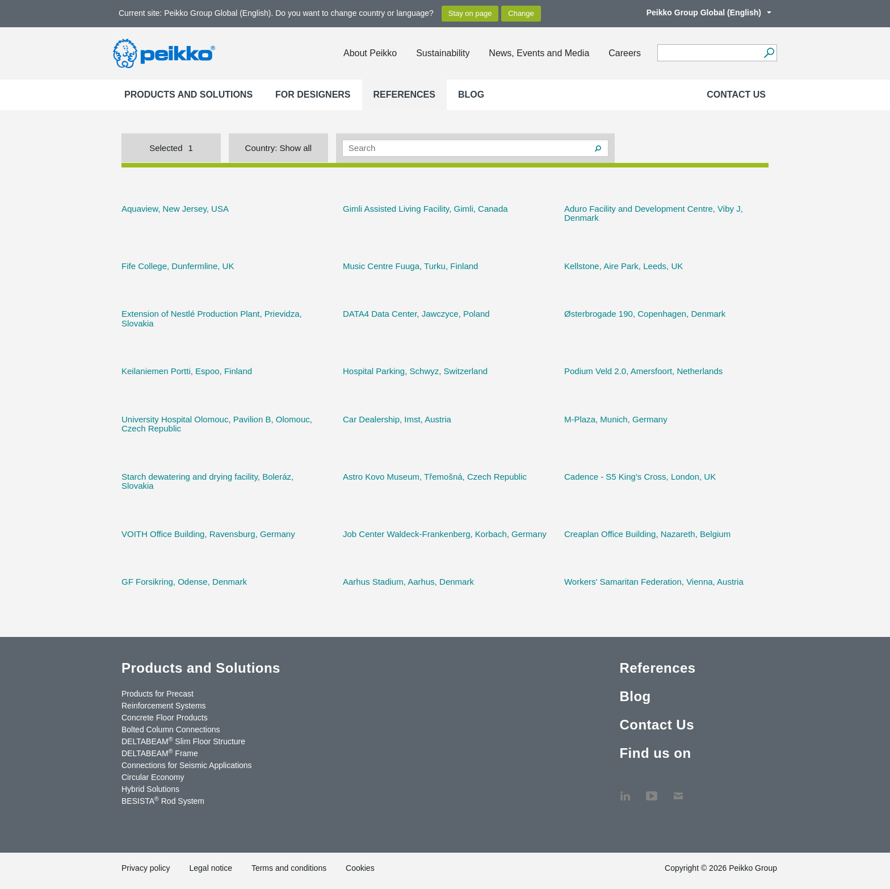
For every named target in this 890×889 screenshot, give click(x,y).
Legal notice (210, 868)
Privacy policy (145, 868)
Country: (278, 148)
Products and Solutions (188, 94)
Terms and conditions (288, 868)
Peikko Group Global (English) (703, 12)
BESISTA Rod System (162, 800)
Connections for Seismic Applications (186, 765)
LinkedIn (625, 790)
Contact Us (736, 94)
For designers (312, 94)
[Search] (769, 53)
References (404, 94)
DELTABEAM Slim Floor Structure (183, 741)
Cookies (360, 868)
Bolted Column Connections (170, 729)
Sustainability (442, 53)
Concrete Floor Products (164, 717)
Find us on (655, 753)
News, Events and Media (539, 53)
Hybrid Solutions (150, 789)
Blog (471, 94)
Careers (624, 53)
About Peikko (370, 53)
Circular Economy (152, 777)
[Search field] (708, 53)
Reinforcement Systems (163, 705)
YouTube (651, 790)
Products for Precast (157, 693)
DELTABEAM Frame (159, 753)
